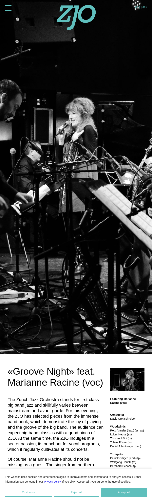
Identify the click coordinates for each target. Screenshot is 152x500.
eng (137, 6)
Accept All (124, 492)
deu (144, 6)
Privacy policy (52, 481)
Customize (28, 492)
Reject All (76, 492)
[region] (76, 484)
